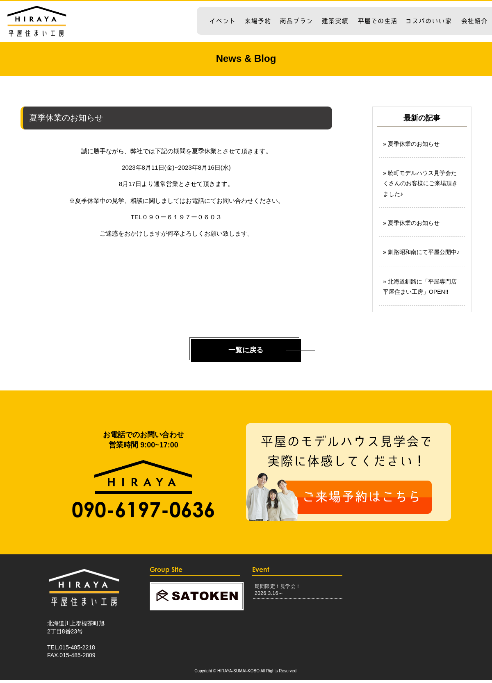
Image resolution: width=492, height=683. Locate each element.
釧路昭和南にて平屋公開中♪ (424, 252)
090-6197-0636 (143, 512)
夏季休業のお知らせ (414, 144)
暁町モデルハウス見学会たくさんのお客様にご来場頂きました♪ (420, 183)
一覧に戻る (246, 351)
